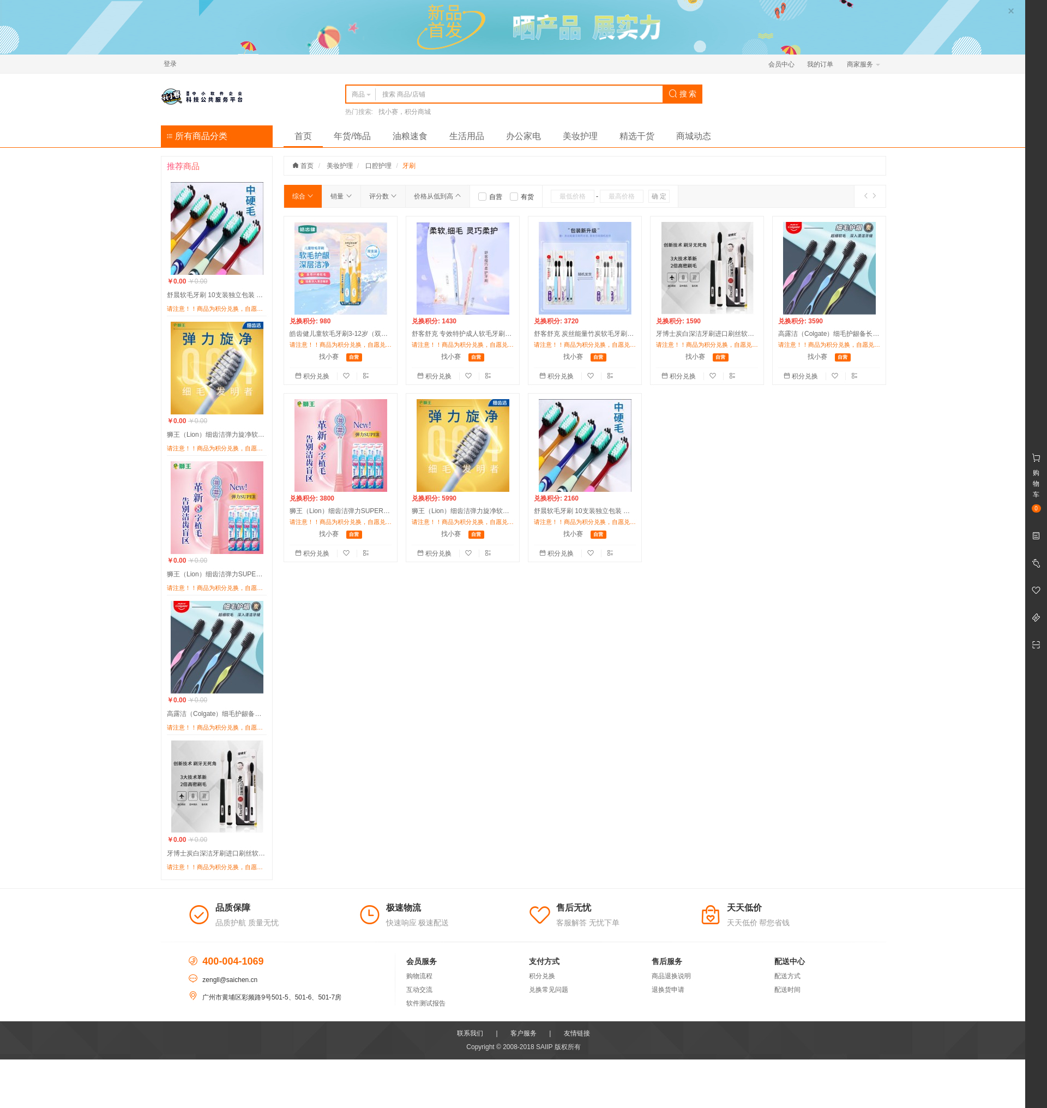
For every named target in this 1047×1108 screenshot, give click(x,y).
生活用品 (466, 136)
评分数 (383, 196)
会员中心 (781, 64)
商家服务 (863, 64)
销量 (341, 196)
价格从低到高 (437, 196)
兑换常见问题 (548, 989)
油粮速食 (410, 136)
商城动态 (693, 136)
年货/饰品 (352, 136)
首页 (303, 136)
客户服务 (523, 1033)
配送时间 (787, 989)
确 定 (659, 196)
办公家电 (523, 136)
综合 (303, 196)
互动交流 (419, 989)
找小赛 (329, 356)
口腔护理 (378, 166)
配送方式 (787, 976)
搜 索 (683, 93)
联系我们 (470, 1033)
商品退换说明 (671, 976)
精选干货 (636, 136)
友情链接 (577, 1033)
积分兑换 (313, 376)
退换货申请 (668, 989)
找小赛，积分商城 (404, 112)
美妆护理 (580, 136)
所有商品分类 (196, 136)
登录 (170, 64)
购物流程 (419, 976)
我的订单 (820, 64)
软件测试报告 (426, 1003)
